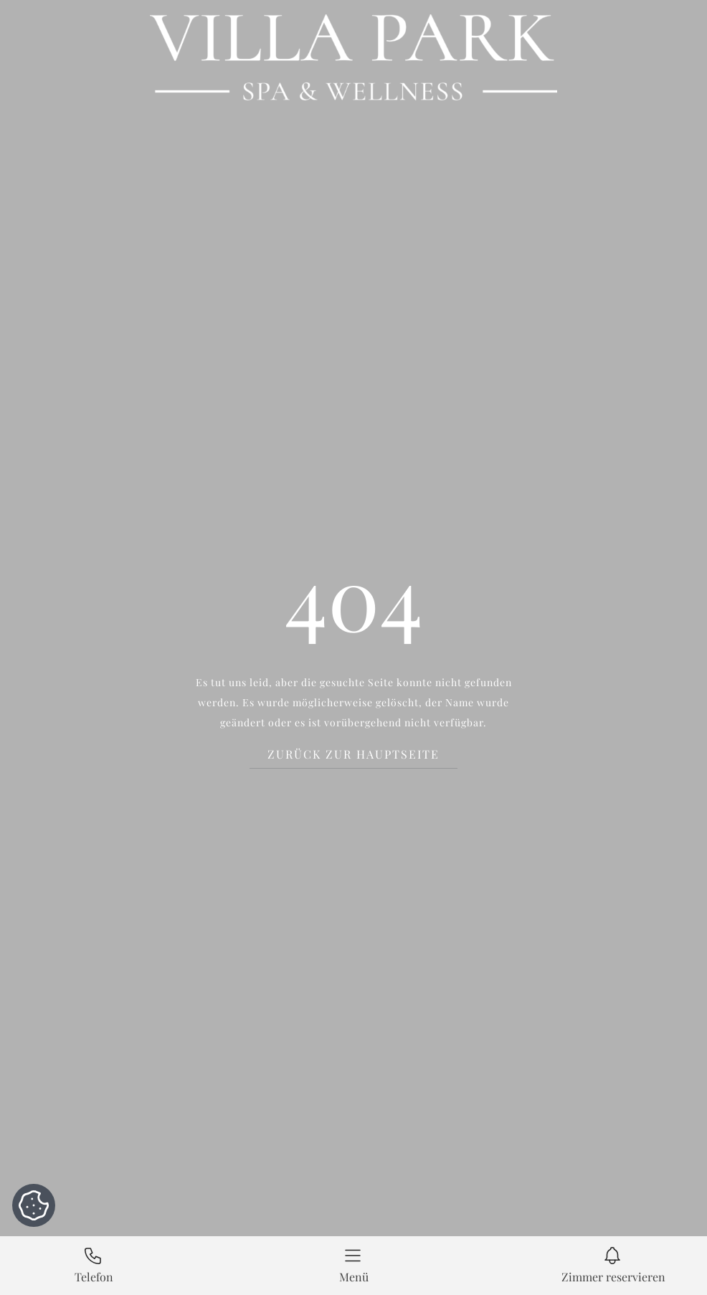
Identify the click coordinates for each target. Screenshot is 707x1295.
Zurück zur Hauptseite (353, 754)
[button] (353, 1265)
